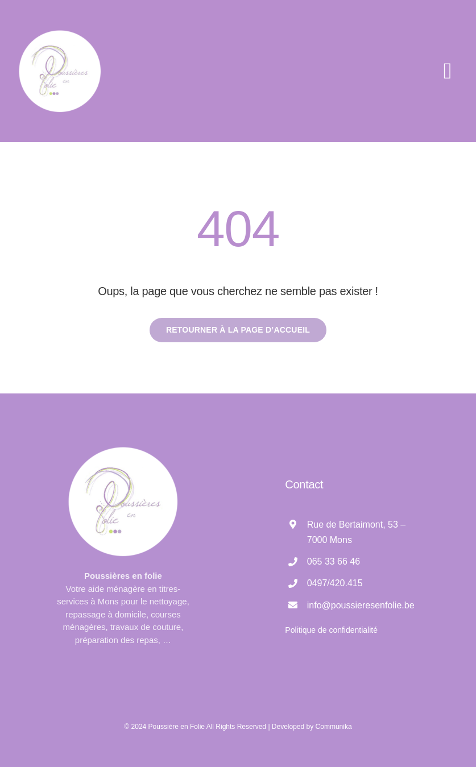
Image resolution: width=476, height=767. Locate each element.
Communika (334, 727)
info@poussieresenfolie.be (361, 605)
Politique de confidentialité (331, 630)
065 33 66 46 (333, 561)
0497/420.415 (335, 583)
